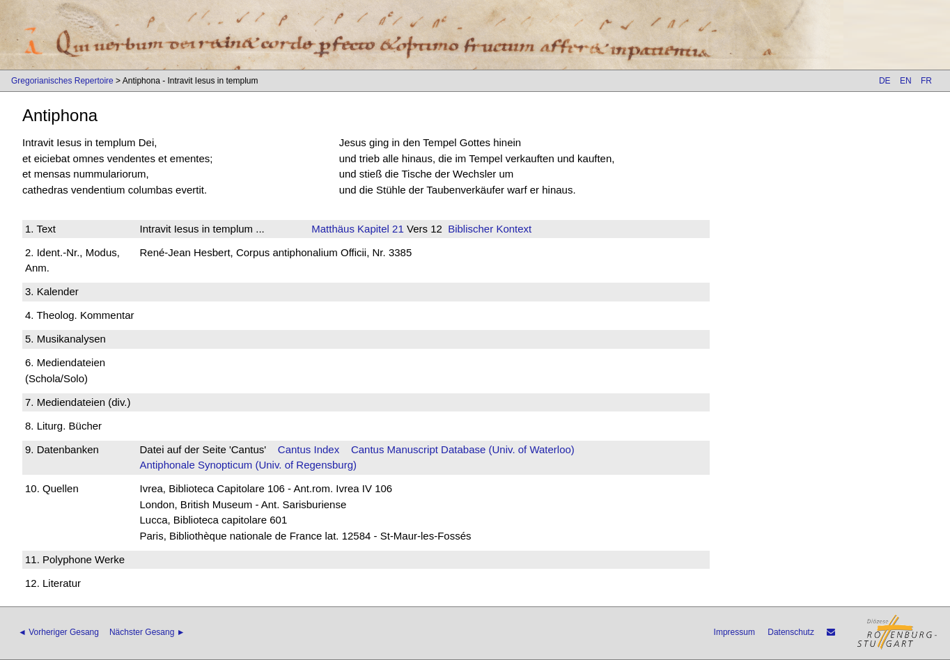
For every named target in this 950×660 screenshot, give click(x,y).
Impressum (734, 632)
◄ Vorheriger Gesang (58, 632)
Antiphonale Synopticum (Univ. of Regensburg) (248, 465)
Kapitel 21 (379, 229)
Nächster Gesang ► (147, 632)
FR (926, 81)
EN (906, 81)
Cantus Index (308, 449)
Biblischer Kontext (489, 229)
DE (885, 81)
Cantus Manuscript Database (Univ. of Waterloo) (463, 449)
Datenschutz (791, 632)
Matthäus (333, 229)
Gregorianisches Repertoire (62, 81)
